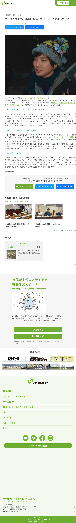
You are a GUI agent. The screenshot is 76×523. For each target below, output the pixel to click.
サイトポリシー (10, 412)
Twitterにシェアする (14, 27)
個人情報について (11, 417)
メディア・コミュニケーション (16, 23)
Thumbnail (9, 171)
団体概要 (7, 391)
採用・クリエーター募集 (14, 396)
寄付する (63, 3)
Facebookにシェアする (34, 27)
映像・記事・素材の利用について (18, 407)
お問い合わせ (9, 422)
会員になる (38, 336)
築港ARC (54, 102)
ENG (5, 428)
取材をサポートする (23, 187)
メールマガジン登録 (38, 445)
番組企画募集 (9, 401)
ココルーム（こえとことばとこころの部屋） (59, 137)
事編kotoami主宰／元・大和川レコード (33, 98)
